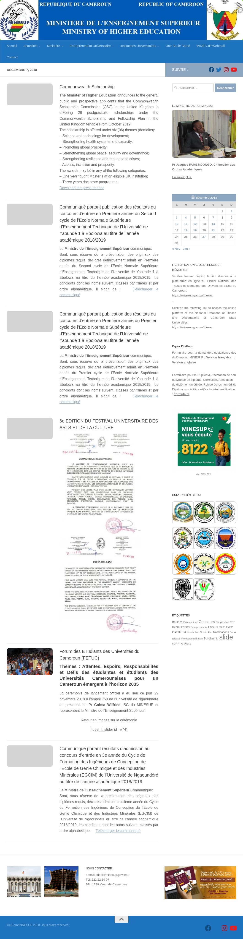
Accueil (12, 46)
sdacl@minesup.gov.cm (111, 874)
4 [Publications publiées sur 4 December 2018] (186, 217)
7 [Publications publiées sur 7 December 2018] (213, 217)
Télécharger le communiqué (118, 831)
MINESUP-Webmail (211, 46)
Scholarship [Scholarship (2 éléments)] (211, 638)
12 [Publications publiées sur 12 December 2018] (195, 224)
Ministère (53, 46)
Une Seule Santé (178, 46)
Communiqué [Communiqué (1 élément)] (190, 622)
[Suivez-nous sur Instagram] (226, 69)
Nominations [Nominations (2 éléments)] (221, 632)
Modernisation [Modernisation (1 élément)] (191, 632)
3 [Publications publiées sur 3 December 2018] (177, 217)
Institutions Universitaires (138, 46)
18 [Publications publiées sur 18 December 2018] (186, 230)
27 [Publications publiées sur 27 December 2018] (204, 236)
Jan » (187, 248)
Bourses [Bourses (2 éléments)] (177, 622)
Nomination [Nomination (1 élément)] (206, 632)
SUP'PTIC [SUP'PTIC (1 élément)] (177, 643)
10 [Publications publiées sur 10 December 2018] (176, 224)
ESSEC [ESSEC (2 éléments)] (213, 627)
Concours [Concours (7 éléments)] (207, 622)
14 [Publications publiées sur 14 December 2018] (213, 224)
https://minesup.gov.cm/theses (192, 295)
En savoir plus (182, 177)
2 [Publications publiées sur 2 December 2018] (231, 211)
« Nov (176, 248)
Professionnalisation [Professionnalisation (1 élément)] (192, 638)
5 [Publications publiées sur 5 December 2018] (195, 217)
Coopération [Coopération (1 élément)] (222, 622)
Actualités (30, 46)
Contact (12, 57)
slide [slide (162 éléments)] (226, 637)
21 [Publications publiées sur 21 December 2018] (213, 230)
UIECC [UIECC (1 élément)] (188, 643)
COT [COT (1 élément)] (232, 622)
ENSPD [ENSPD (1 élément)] (185, 627)
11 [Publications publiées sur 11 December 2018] (186, 224)
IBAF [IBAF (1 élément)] (175, 632)
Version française (219, 357)
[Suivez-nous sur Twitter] (218, 69)
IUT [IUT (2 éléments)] (180, 632)
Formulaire (181, 394)
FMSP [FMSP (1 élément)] (229, 627)
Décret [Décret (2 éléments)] (176, 627)
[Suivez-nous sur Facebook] (211, 69)
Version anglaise (184, 362)
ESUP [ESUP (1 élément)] (222, 627)
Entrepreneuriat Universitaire (90, 46)
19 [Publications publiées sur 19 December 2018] (195, 230)
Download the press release (81, 188)
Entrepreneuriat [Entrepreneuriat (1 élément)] (199, 627)
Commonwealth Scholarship (87, 86)
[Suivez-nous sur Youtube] (233, 69)
